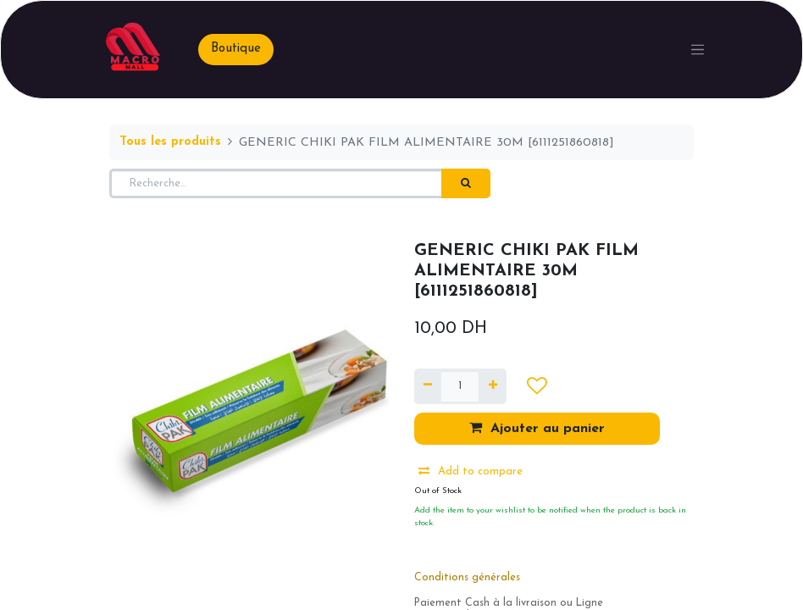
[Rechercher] (465, 184)
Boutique (236, 48)
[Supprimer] (427, 386)
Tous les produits (170, 142)
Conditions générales (467, 578)
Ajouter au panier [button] (537, 427)
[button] (536, 386)
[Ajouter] (492, 386)
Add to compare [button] (470, 471)
